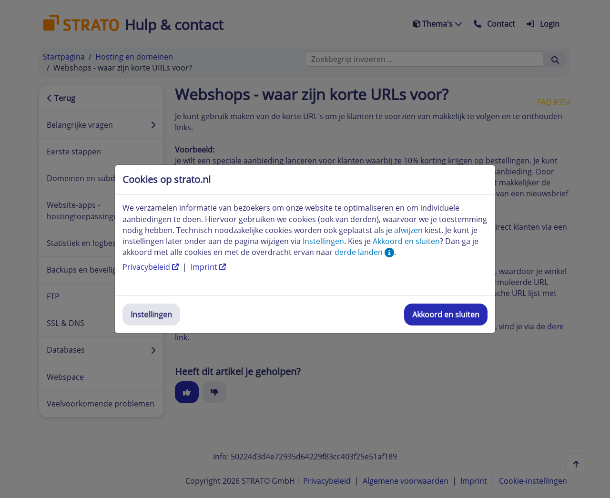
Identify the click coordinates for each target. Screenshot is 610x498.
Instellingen (151, 314)
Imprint (208, 267)
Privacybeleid (151, 267)
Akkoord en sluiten (445, 314)
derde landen (364, 252)
